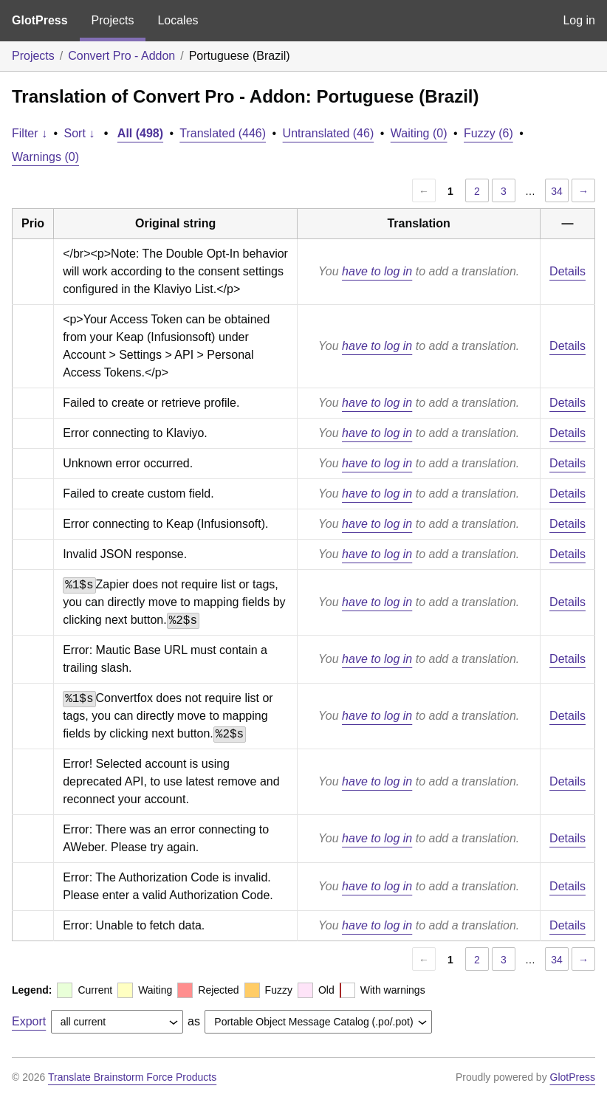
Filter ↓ (29, 133)
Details (567, 271)
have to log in (377, 271)
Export (29, 1021)
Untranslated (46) (328, 133)
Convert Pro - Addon (121, 55)
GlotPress (40, 20)
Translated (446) (222, 133)
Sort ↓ (79, 133)
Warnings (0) (45, 157)
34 (557, 191)
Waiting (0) (419, 133)
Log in (579, 20)
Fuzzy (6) (488, 133)
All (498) (140, 133)
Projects (113, 20)
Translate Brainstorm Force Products (132, 1077)
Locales (177, 20)
